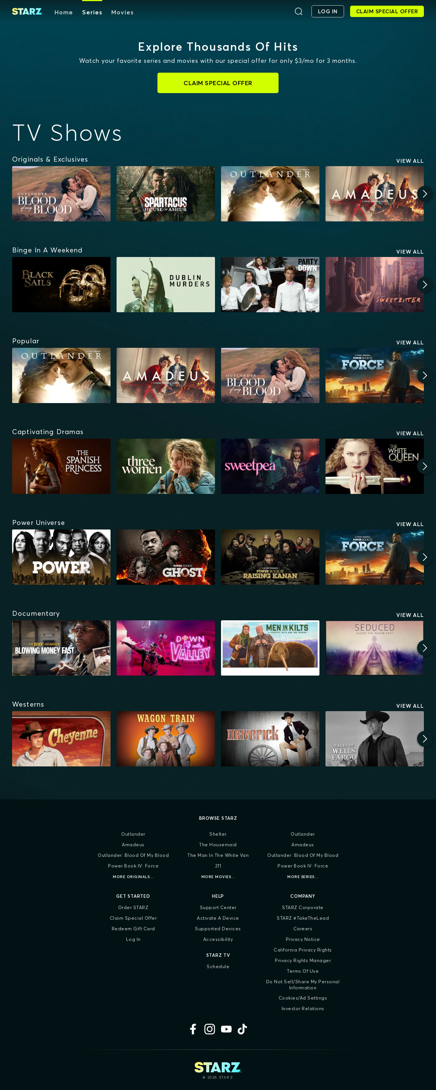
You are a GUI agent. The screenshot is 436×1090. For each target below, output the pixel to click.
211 (218, 866)
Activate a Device (218, 918)
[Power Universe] (38, 523)
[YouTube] (226, 1029)
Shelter (218, 834)
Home (63, 12)
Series (92, 12)
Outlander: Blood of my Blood (133, 855)
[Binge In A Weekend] (47, 250)
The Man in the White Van (218, 855)
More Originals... (133, 876)
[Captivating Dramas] (48, 432)
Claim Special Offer (133, 918)
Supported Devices (218, 928)
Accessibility (218, 939)
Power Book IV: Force (133, 866)
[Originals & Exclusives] (50, 159)
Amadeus (133, 844)
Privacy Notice (303, 939)
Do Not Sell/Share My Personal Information (303, 984)
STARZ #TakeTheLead (303, 918)
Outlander (133, 834)
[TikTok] (243, 1029)
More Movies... (218, 876)
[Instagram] (209, 1029)
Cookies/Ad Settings (303, 998)
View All (410, 160)
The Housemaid (218, 844)
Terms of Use (303, 971)
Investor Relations (303, 1008)
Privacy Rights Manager (303, 960)
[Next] (425, 194)
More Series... (302, 876)
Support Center (218, 907)
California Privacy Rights (303, 950)
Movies (122, 12)
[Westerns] (28, 704)
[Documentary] (36, 613)
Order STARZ (133, 907)
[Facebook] (193, 1029)
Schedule (218, 966)
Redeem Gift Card (133, 928)
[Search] (298, 11)
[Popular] (25, 341)
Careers (303, 928)
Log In (133, 939)
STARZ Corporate (303, 907)
